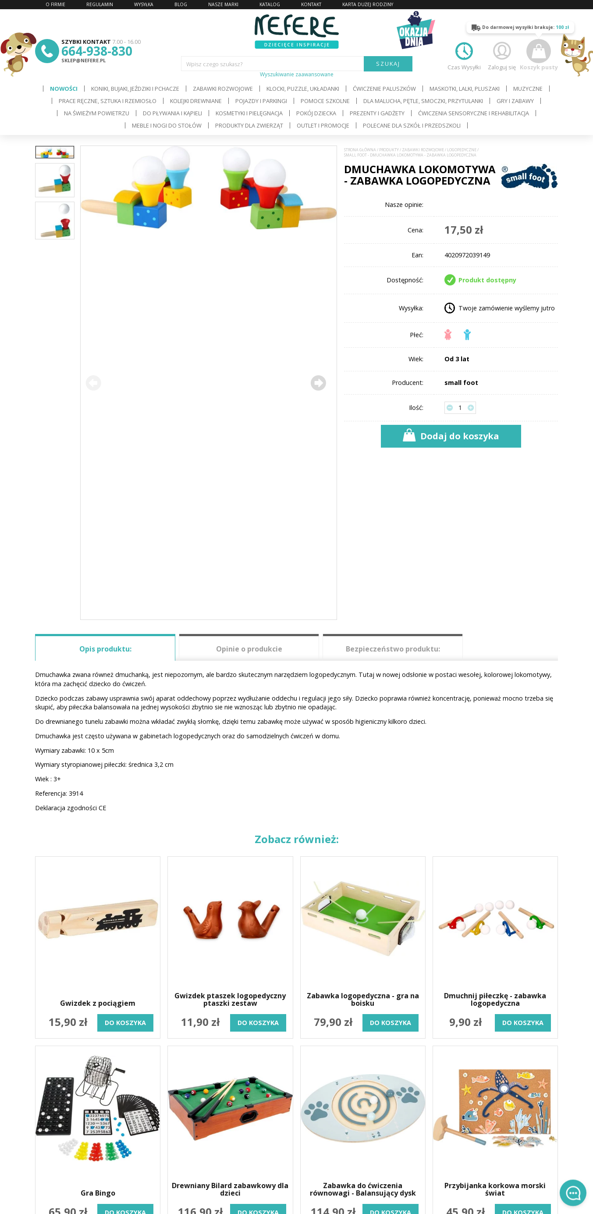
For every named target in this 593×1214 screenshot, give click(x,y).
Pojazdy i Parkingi (261, 101)
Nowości (64, 89)
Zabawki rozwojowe (223, 89)
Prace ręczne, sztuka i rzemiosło (107, 101)
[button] (318, 382)
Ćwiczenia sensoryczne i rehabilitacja (473, 113)
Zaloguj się (502, 55)
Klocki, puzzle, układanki (302, 89)
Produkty (389, 150)
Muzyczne (528, 89)
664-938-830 (96, 51)
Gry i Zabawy (515, 101)
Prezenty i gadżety (377, 113)
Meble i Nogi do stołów (167, 125)
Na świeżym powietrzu (96, 113)
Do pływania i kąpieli (172, 113)
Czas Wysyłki (464, 55)
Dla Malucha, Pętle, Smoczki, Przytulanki (423, 101)
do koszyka (125, 1022)
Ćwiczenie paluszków (384, 89)
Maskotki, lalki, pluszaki (465, 89)
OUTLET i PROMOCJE (323, 125)
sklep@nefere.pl (83, 60)
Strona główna (360, 150)
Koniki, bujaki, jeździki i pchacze (135, 89)
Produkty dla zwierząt (249, 125)
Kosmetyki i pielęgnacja (249, 113)
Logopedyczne (461, 150)
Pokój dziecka (316, 113)
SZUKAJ (388, 64)
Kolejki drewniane (196, 101)
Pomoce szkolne (325, 101)
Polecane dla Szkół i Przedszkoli (412, 125)
